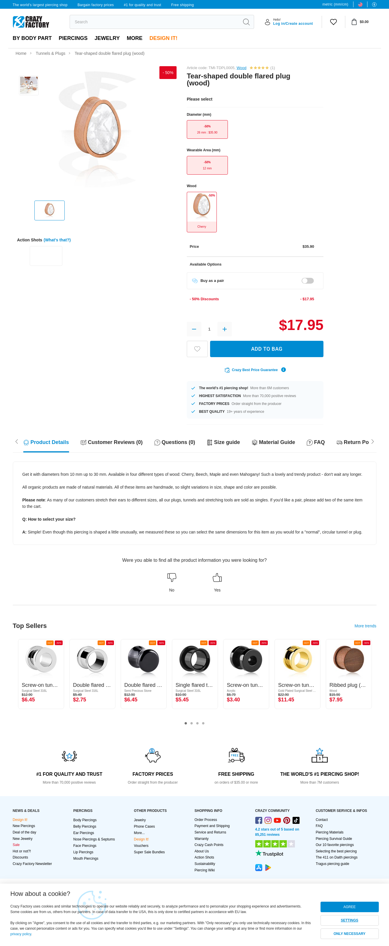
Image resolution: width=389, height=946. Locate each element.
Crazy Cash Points (209, 845)
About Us (202, 851)
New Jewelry (23, 839)
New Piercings (24, 826)
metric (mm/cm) (335, 4)
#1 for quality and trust (142, 5)
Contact (322, 820)
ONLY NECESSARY (350, 934)
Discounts (20, 857)
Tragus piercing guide (332, 864)
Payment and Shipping (212, 826)
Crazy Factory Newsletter (32, 864)
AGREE (349, 907)
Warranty (202, 839)
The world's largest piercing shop (40, 5)
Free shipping (182, 5)
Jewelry (107, 38)
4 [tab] (203, 723)
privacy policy (20, 934)
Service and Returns (210, 832)
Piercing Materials (330, 832)
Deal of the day (24, 832)
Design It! (163, 38)
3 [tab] (197, 723)
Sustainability (205, 864)
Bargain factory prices (96, 5)
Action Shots (204, 857)
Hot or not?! (22, 851)
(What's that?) (57, 240)
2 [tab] (192, 723)
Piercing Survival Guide (334, 839)
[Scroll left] (372, 441)
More (134, 38)
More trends (365, 626)
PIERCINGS (73, 38)
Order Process (206, 820)
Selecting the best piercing (336, 851)
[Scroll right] (16, 441)
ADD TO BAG (267, 349)
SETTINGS (349, 920)
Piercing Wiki (205, 870)
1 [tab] (186, 723)
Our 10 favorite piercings (335, 845)
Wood (242, 68)
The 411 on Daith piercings (337, 857)
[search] (154, 22)
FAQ (319, 826)
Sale (16, 845)
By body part (32, 38)
